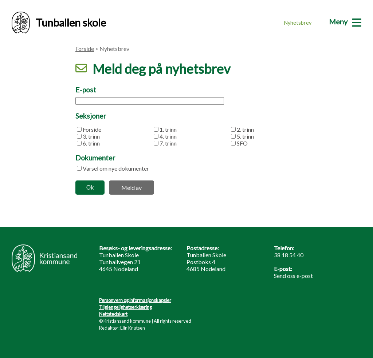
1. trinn (168, 129)
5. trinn (245, 136)
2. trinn (245, 129)
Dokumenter (95, 158)
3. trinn (91, 136)
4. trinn (168, 136)
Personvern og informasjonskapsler (135, 300)
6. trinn (91, 143)
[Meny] (345, 21)
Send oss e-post (293, 275)
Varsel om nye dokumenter (116, 168)
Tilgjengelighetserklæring (125, 307)
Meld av (131, 187)
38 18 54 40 (288, 254)
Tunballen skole (59, 22)
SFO (242, 143)
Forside (84, 48)
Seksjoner (90, 116)
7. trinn (168, 143)
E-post (85, 89)
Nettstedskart (113, 314)
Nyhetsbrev (297, 23)
